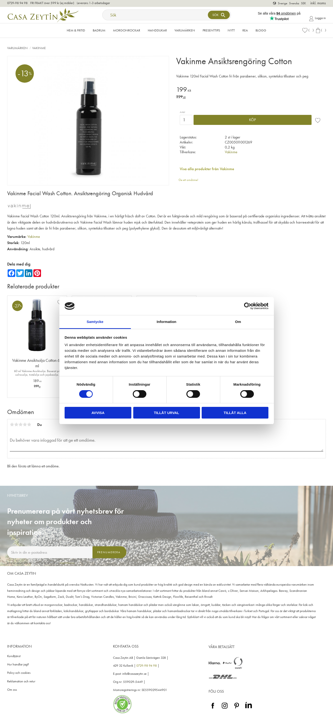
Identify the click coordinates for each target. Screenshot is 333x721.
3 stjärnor (20, 424)
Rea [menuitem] (245, 30)
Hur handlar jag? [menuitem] (18, 664)
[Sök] (219, 15)
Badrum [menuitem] (99, 30)
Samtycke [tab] (95, 322)
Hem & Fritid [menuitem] (76, 30)
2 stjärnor (16, 424)
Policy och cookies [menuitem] (19, 673)
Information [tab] (166, 322)
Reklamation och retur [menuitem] (21, 681)
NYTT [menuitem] (231, 30)
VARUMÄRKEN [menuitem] (184, 30)
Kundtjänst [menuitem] (13, 656)
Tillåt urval (166, 413)
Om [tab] (238, 322)
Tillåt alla (235, 413)
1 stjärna (12, 424)
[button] (307, 30)
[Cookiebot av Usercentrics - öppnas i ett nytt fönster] (247, 306)
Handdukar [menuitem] (157, 30)
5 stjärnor (29, 424)
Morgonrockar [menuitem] (126, 30)
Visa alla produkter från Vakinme (207, 168)
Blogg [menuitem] (261, 30)
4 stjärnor (25, 424)
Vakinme (231, 151)
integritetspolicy (67, 562)
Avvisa (98, 413)
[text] (251, 90)
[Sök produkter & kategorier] (155, 15)
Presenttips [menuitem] (211, 30)
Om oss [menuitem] (12, 690)
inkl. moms (318, 2)
